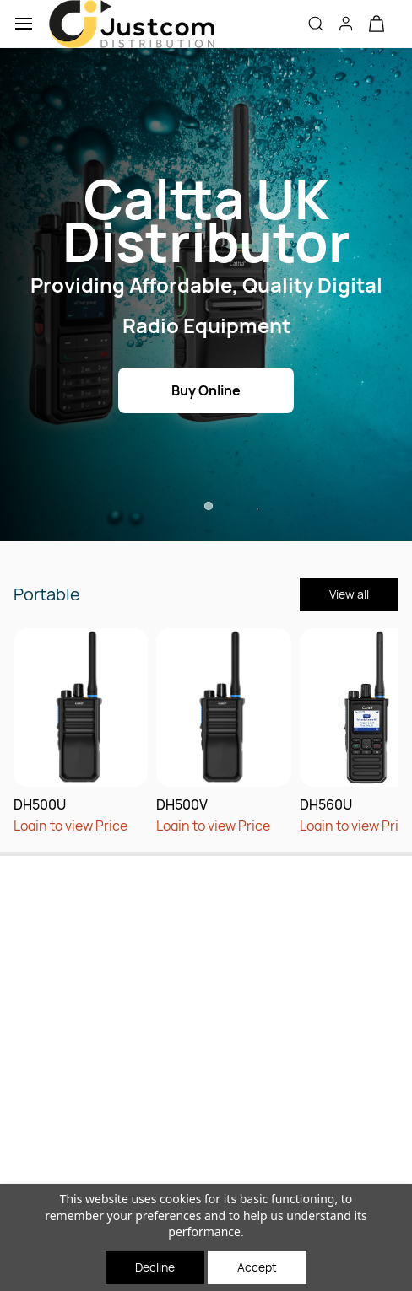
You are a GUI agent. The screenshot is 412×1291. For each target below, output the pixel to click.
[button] (376, 23)
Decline (155, 1267)
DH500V (182, 805)
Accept (257, 1267)
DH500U (40, 805)
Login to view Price (70, 825)
